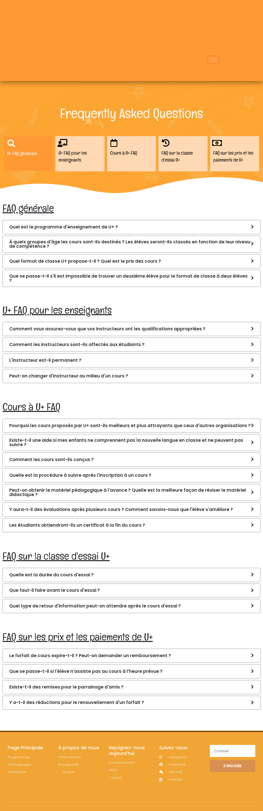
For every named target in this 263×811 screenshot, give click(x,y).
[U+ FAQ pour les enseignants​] (64, 144)
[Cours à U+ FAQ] (115, 144)
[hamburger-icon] (213, 65)
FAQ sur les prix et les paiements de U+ (234, 158)
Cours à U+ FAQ (125, 155)
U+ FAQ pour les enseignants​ (74, 158)
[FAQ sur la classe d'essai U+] (167, 144)
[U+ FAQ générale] (12, 145)
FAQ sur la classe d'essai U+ (178, 158)
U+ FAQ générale (23, 155)
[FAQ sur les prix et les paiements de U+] (218, 144)
